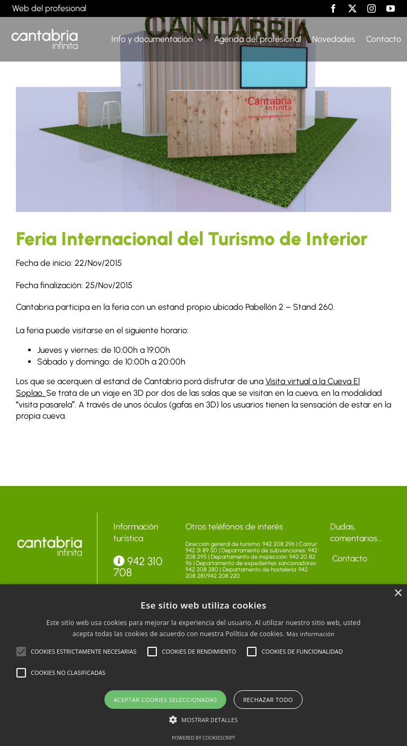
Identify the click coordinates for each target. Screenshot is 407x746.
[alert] (203, 665)
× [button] (398, 593)
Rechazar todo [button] (268, 700)
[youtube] (390, 8)
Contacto (348, 558)
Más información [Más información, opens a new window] (311, 634)
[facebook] (333, 8)
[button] (21, 651)
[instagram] (371, 8)
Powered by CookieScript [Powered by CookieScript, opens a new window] (203, 737)
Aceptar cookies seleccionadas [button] (165, 700)
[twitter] (352, 8)
